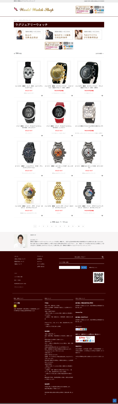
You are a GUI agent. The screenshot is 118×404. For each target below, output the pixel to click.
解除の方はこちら (93, 266)
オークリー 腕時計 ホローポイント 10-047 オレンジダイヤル (59, 166)
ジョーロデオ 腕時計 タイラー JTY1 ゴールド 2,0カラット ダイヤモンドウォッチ (59, 206)
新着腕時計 (30, 14)
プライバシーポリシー (20, 282)
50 (78, 225)
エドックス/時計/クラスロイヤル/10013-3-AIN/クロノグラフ (89, 126)
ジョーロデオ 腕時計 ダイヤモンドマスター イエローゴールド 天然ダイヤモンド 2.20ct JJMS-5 (59, 86)
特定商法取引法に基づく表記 (22, 279)
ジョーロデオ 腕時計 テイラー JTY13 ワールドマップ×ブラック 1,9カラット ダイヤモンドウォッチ (89, 206)
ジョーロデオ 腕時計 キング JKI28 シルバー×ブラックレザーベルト (29, 86)
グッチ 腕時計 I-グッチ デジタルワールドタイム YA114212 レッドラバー (59, 126)
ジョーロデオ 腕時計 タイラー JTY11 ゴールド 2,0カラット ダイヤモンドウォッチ (29, 206)
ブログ (15, 272)
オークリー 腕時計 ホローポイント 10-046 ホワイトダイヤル (89, 166)
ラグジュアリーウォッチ (25, 20)
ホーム (18, 14)
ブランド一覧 (65, 14)
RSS (15, 277)
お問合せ (99, 14)
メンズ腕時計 (41, 14)
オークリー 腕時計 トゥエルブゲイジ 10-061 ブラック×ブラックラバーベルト (29, 166)
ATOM (18, 277)
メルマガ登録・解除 (19, 274)
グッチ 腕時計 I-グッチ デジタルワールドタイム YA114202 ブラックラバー (29, 126)
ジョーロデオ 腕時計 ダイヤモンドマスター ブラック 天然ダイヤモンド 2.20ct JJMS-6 (89, 86)
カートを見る (88, 14)
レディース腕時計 (53, 14)
